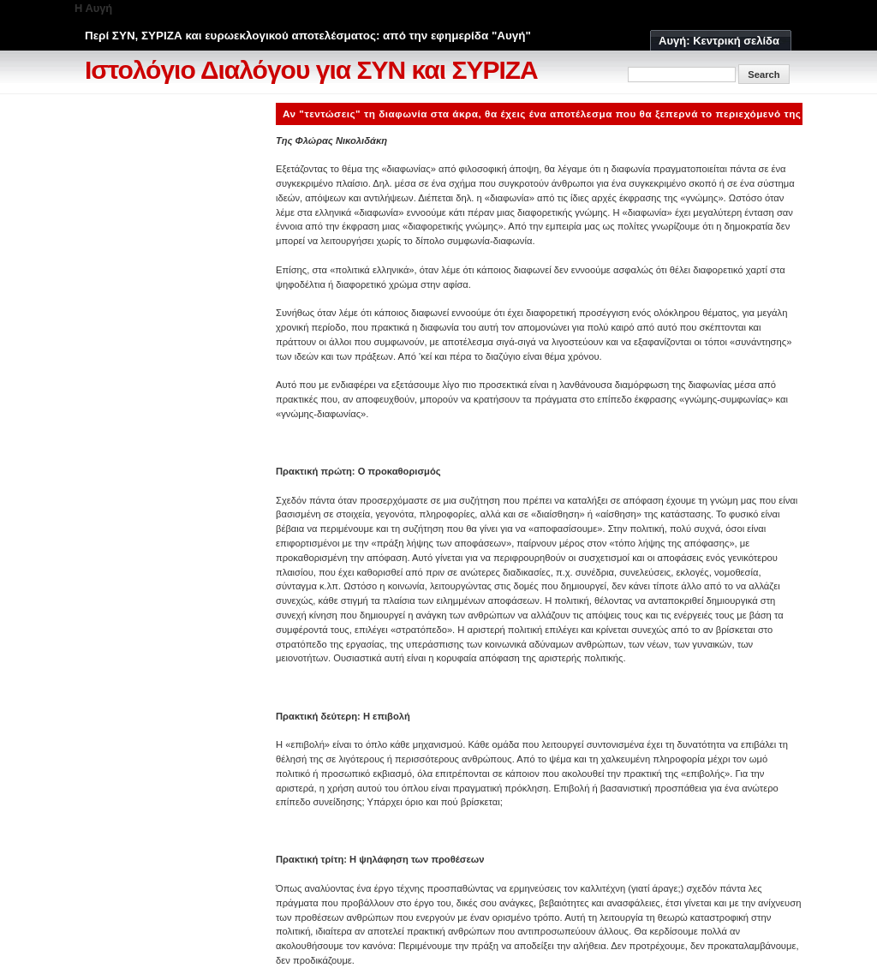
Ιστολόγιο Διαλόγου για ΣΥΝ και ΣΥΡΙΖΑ (311, 70)
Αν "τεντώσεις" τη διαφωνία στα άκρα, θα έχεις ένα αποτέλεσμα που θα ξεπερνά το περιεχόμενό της (542, 113)
